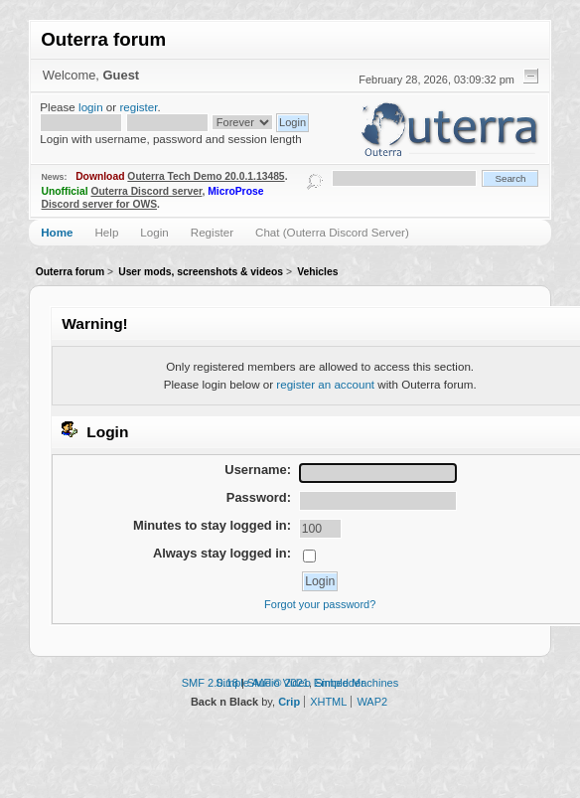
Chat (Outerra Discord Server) (332, 232)
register (138, 106)
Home (56, 232)
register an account (325, 384)
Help (106, 232)
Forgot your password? (319, 604)
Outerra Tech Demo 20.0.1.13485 (205, 176)
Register (212, 232)
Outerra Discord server (146, 191)
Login (154, 232)
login (90, 106)
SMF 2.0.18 (210, 683)
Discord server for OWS (100, 204)
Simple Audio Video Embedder (290, 683)
